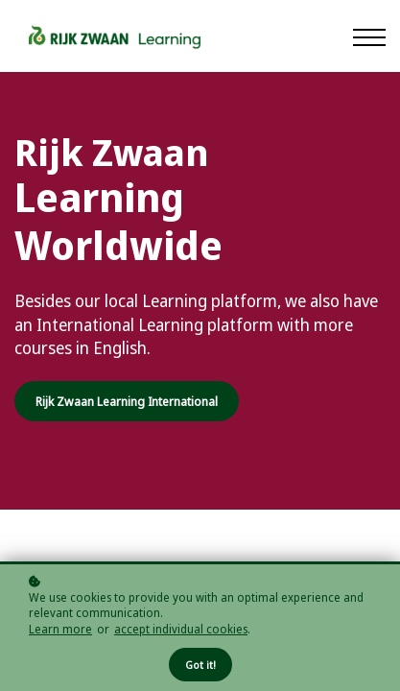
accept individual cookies (180, 629)
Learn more (60, 629)
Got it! (200, 664)
